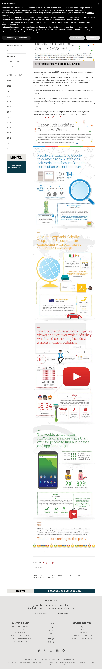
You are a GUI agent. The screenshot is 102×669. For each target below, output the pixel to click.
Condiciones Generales (82, 636)
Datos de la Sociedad (67, 662)
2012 (9, 138)
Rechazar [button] (77, 38)
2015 (9, 122)
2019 (9, 102)
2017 (9, 112)
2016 (9, 117)
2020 (9, 96)
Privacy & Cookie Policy (82, 639)
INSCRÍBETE (63, 614)
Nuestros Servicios (20, 627)
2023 (9, 81)
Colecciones (11, 56)
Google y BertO (13, 61)
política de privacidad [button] (82, 8)
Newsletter (82, 633)
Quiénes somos (20, 630)
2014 (9, 128)
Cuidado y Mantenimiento (20, 639)
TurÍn (51, 633)
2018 (9, 107)
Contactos (20, 633)
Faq (81, 627)
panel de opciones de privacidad (33, 32)
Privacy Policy (49, 665)
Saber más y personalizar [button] (16, 38)
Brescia (51, 639)
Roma (51, 630)
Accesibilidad (61, 665)
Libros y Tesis (11, 66)
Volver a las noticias (40, 552)
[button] (99, 4)
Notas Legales (82, 662)
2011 (9, 143)
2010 (9, 148)
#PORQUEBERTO (20, 642)
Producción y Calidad (20, 636)
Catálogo (81, 630)
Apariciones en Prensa (15, 51)
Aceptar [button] (93, 38)
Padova (51, 636)
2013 (9, 133)
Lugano (51, 642)
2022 (9, 86)
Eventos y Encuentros (14, 46)
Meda (51, 627)
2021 (9, 91)
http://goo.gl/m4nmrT (52, 117)
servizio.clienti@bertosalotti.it (67, 659)
